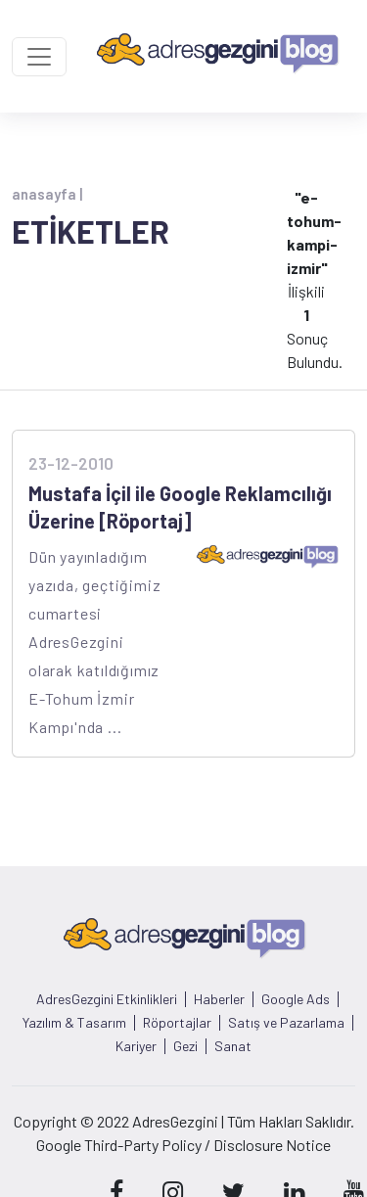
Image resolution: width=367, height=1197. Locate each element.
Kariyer (136, 1046)
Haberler (219, 999)
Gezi (185, 1046)
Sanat (233, 1046)
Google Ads (295, 999)
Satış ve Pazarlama (286, 1023)
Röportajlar (177, 1023)
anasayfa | (47, 194)
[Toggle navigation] (39, 56)
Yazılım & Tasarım (74, 1023)
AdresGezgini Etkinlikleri (106, 999)
